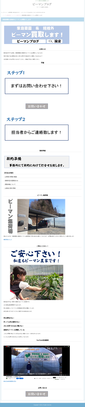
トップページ (4, 12)
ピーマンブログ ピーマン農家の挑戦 (42, 6)
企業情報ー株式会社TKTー (14, 12)
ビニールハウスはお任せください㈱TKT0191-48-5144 (33, 12)
